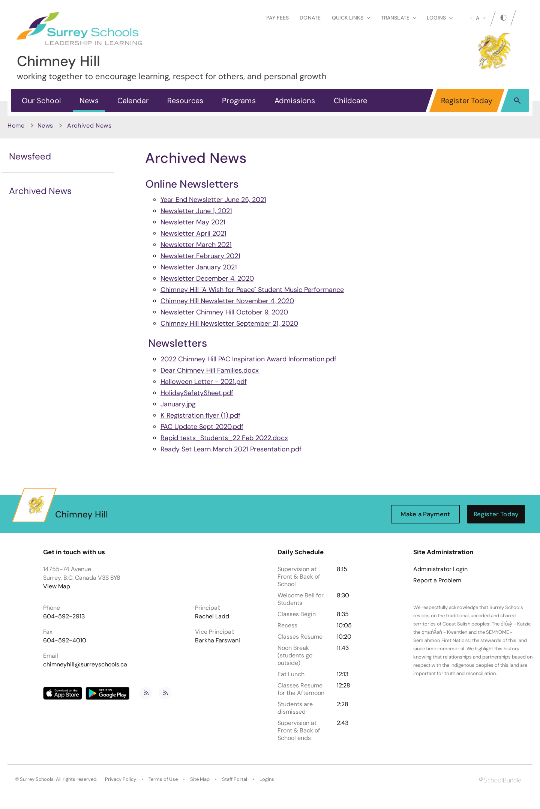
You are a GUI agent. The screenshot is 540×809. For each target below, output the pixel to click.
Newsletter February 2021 (200, 255)
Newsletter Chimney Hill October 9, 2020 (224, 312)
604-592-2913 (64, 616)
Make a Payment (425, 514)
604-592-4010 (64, 640)
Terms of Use (163, 779)
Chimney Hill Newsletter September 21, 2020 (229, 323)
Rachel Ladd (212, 616)
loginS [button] (440, 17)
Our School (41, 100)
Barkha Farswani (217, 640)
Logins (267, 779)
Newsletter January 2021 (198, 267)
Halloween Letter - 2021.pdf (203, 381)
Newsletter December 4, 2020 (207, 278)
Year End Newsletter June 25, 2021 (213, 199)
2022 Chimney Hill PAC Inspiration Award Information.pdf (248, 359)
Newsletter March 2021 (196, 244)
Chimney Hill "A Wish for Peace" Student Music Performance (252, 289)
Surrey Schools (37, 779)
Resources (185, 100)
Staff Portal (234, 779)
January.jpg (178, 404)
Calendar (133, 100)
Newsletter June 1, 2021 (196, 210)
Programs (239, 100)
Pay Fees (277, 17)
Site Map (200, 779)
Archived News (40, 191)
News (89, 100)
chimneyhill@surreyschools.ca (85, 664)
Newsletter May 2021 (192, 222)
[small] (471, 18)
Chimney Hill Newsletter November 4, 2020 (227, 300)
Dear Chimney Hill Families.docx (209, 370)
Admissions (294, 100)
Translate (398, 17)
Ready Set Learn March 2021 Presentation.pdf (231, 449)
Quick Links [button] (351, 17)
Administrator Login (440, 569)
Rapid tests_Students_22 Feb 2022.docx (224, 437)
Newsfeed (30, 156)
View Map (56, 586)
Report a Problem (437, 580)
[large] (484, 18)
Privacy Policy (120, 779)
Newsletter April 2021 (193, 233)
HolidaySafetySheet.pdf (196, 392)
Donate (310, 17)
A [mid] (477, 18)
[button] (517, 100)
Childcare (351, 100)
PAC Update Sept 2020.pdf (201, 426)
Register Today (467, 100)
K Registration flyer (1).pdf (200, 415)
